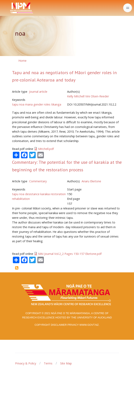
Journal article (38, 92)
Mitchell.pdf (46, 149)
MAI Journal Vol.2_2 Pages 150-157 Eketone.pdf (70, 254)
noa (21, 104)
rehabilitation (21, 199)
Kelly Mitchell (75, 96)
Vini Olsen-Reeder (97, 96)
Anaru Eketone (91, 181)
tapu (15, 104)
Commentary (38, 181)
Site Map (66, 363)
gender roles (41, 104)
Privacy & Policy (25, 363)
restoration (58, 194)
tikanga (56, 104)
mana (29, 104)
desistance (32, 194)
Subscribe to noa (16, 268)
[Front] (11, 8)
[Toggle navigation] (127, 7)
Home (22, 61)
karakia (45, 194)
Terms (48, 363)
